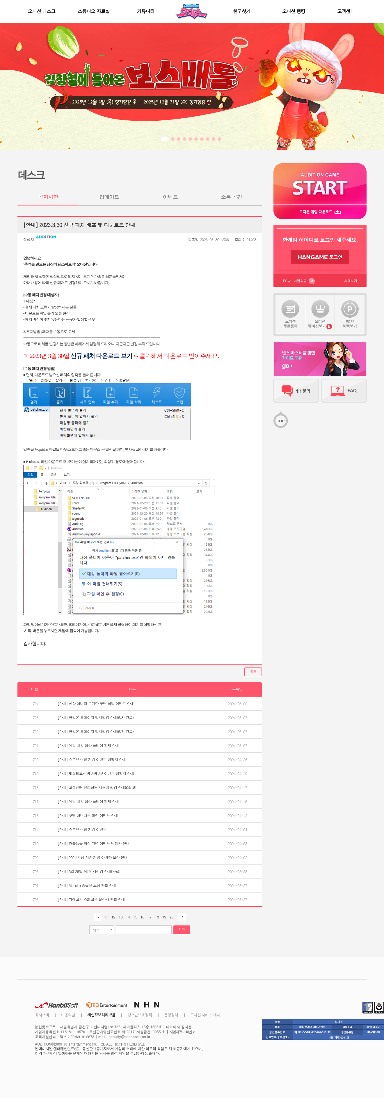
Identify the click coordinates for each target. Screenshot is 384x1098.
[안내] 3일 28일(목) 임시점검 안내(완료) (89, 871)
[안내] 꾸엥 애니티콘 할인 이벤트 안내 (88, 815)
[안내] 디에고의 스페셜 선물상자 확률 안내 (91, 899)
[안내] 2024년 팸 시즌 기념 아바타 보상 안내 (93, 857)
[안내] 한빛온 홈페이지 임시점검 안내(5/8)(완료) (96, 717)
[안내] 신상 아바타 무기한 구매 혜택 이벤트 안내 (96, 703)
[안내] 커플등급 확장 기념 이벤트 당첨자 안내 (93, 843)
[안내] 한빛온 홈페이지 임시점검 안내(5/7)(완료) (96, 731)
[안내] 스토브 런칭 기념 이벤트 (82, 829)
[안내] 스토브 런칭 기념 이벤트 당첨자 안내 (92, 759)
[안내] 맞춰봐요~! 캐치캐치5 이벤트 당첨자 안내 (96, 773)
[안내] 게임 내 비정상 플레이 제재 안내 (88, 745)
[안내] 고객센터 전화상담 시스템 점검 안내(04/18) (97, 787)
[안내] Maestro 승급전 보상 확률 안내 (87, 885)
